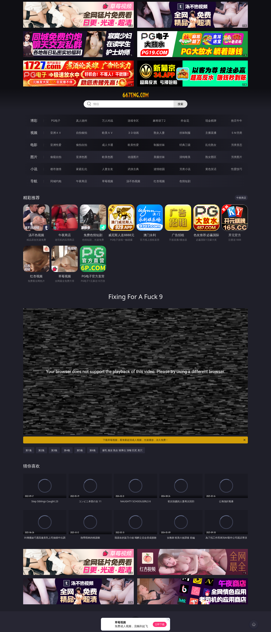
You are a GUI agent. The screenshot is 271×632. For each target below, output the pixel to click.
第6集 (93, 450)
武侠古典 (133, 169)
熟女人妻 (159, 133)
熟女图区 (210, 157)
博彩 (33, 120)
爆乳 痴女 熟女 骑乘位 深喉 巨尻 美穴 (122, 450)
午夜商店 (81, 181)
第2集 (41, 450)
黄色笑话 (210, 169)
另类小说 (184, 169)
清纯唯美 (184, 157)
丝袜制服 (184, 133)
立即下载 (160, 624)
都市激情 (55, 169)
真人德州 (81, 120)
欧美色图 (107, 157)
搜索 (180, 104)
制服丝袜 (159, 145)
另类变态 (236, 145)
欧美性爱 (133, 145)
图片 (33, 156)
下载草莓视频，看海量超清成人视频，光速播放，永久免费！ (174, 440)
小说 (33, 169)
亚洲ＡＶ (55, 133)
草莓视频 (107, 181)
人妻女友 (107, 169)
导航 (33, 181)
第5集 (80, 450)
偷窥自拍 (55, 157)
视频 (33, 132)
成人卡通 (107, 145)
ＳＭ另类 (236, 133)
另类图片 (236, 157)
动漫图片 (133, 157)
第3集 (54, 450)
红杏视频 (159, 181)
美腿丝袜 (159, 157)
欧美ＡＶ (107, 133)
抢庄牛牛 (236, 120)
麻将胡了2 (159, 120)
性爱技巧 (236, 169)
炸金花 (185, 120)
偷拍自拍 (81, 145)
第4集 (67, 450)
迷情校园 (159, 169)
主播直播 (210, 133)
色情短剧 (184, 181)
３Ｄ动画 (133, 133)
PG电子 (55, 120)
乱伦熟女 (210, 145)
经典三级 (184, 145)
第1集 (29, 450)
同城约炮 (55, 181)
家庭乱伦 (81, 169)
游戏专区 (133, 120)
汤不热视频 (133, 181)
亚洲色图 (81, 157)
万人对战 (107, 120)
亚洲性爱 (55, 145)
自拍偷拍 (81, 133)
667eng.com (135, 95)
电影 (33, 144)
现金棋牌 (210, 120)
